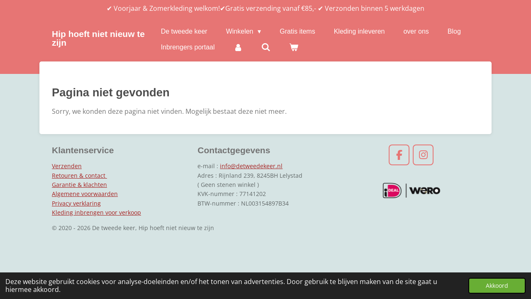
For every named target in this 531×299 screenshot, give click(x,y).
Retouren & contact (79, 175)
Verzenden (67, 166)
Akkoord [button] (497, 285)
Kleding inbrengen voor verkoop (96, 212)
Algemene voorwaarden (85, 194)
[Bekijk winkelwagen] (294, 47)
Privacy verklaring (76, 203)
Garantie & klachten (79, 185)
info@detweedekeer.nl (251, 166)
